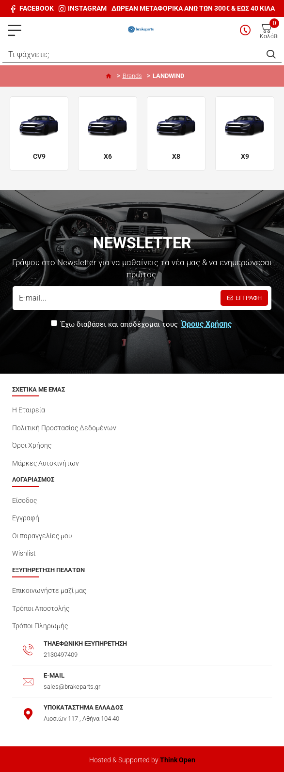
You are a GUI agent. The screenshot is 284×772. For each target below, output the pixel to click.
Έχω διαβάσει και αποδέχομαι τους (142, 324)
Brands (132, 75)
